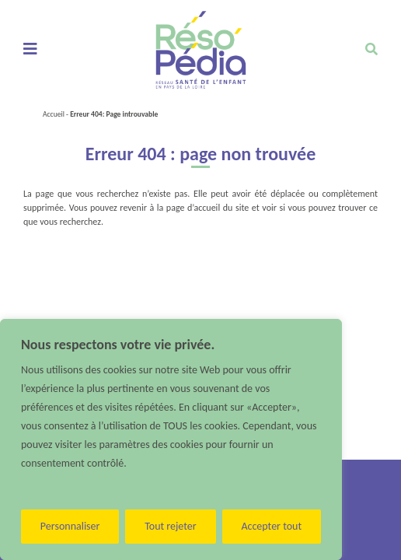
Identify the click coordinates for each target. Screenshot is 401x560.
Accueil (54, 114)
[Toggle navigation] (30, 49)
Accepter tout (271, 526)
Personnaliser (70, 526)
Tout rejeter (170, 526)
